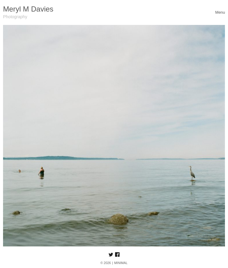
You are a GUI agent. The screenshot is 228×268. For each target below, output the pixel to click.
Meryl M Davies (28, 9)
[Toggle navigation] (220, 12)
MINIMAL (121, 263)
